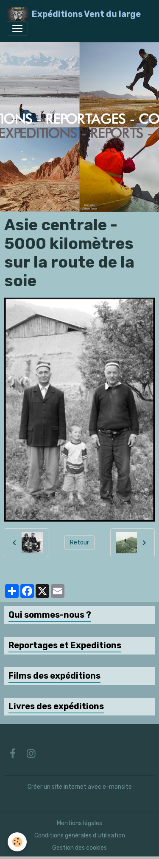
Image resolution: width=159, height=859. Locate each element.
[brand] (74, 14)
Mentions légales (79, 823)
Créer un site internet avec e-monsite (80, 786)
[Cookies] (17, 841)
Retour (79, 542)
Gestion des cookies (79, 847)
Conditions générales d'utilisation (79, 835)
